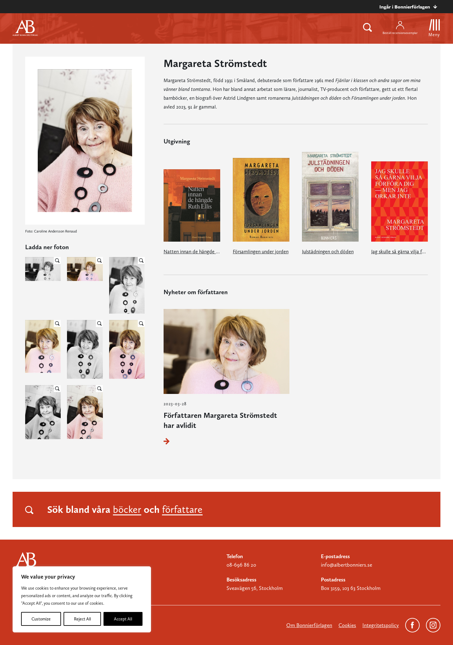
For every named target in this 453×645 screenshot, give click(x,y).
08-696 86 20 (241, 565)
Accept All (123, 618)
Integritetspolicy (380, 625)
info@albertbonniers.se (346, 565)
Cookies (347, 625)
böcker (127, 509)
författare (182, 509)
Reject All (82, 618)
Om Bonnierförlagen (309, 625)
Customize (41, 618)
